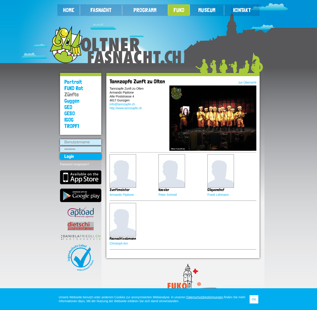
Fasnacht (101, 10)
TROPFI (71, 126)
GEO (68, 107)
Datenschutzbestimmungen (204, 297)
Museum (206, 10)
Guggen (71, 101)
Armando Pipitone (122, 194)
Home (68, 10)
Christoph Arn (119, 243)
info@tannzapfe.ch (122, 104)
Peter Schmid (167, 194)
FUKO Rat (73, 88)
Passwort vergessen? (74, 164)
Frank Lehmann (218, 194)
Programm (145, 10)
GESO (69, 113)
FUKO (179, 10)
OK (254, 299)
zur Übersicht (247, 82)
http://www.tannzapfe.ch (126, 108)
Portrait (73, 82)
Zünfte (71, 94)
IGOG (68, 120)
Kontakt (242, 10)
